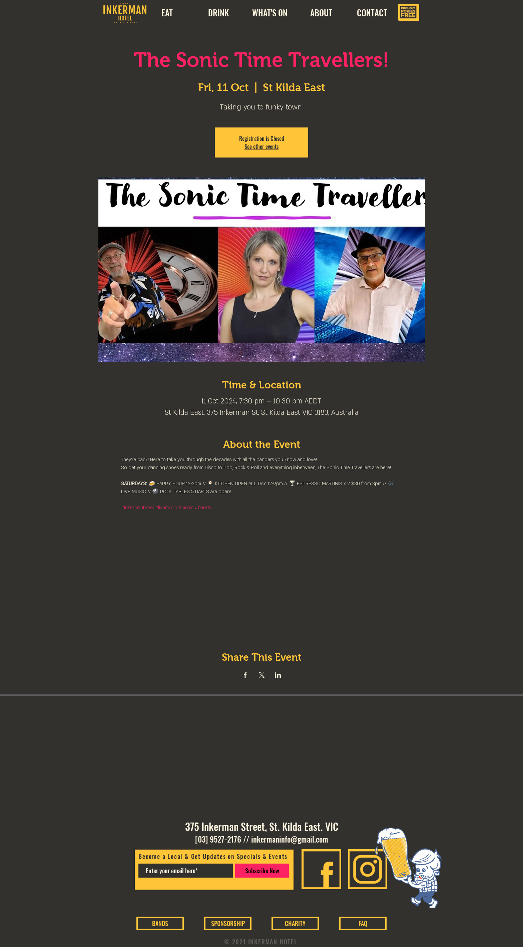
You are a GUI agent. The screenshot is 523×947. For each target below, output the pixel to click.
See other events (261, 146)
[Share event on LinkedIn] (278, 675)
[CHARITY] (295, 923)
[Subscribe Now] (262, 871)
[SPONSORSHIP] (227, 923)
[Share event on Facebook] (245, 675)
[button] (321, 12)
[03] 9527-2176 (218, 839)
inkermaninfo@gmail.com (289, 839)
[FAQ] (363, 923)
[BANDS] (160, 923)
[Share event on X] (261, 675)
